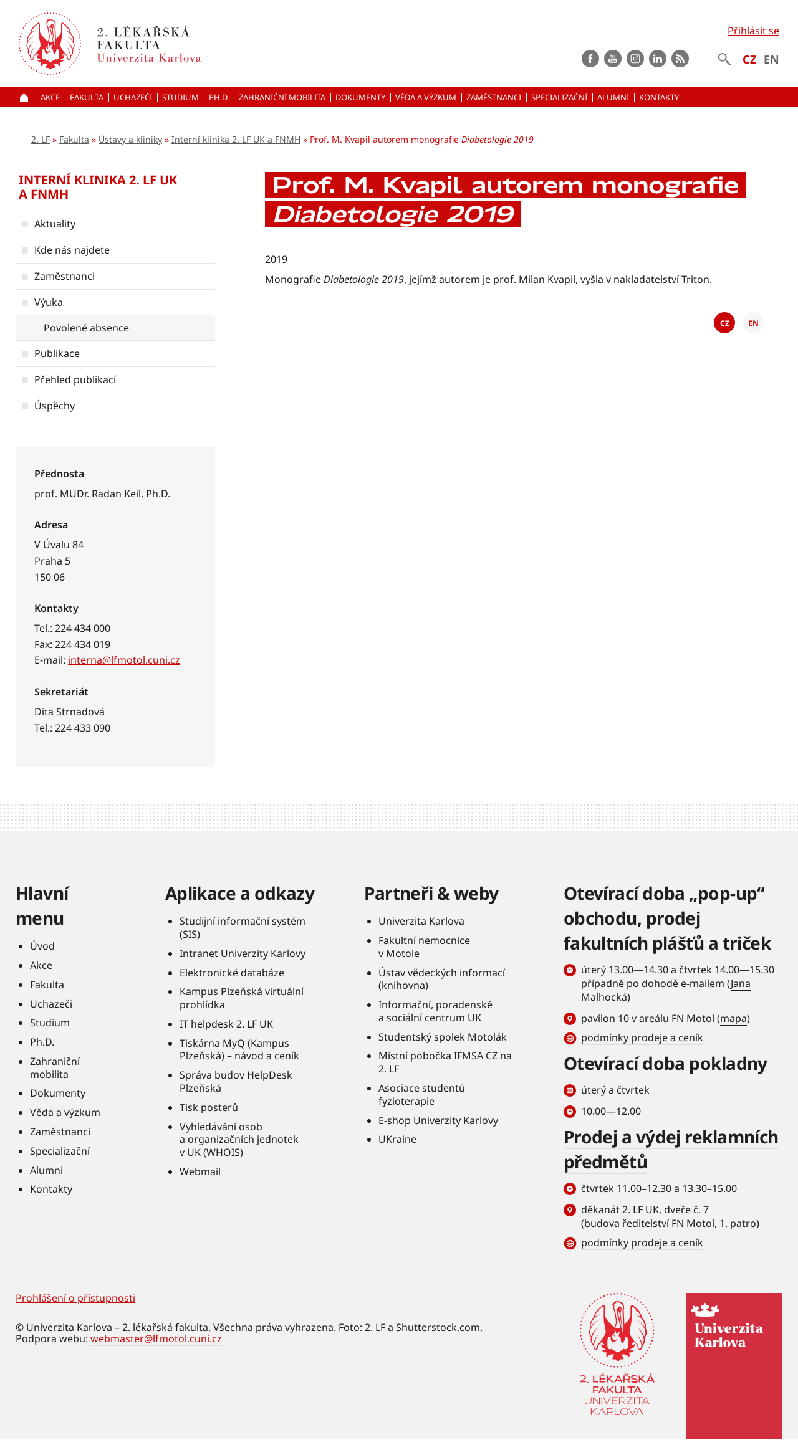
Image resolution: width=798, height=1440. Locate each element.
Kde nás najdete (72, 250)
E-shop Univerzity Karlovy (438, 1120)
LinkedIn (657, 58)
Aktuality (54, 224)
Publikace (57, 353)
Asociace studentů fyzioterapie (421, 1094)
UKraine (397, 1139)
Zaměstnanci (64, 276)
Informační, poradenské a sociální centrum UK (435, 1011)
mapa (733, 1018)
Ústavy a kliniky (130, 139)
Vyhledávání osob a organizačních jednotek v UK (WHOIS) (239, 1140)
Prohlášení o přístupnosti (75, 1298)
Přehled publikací (75, 379)
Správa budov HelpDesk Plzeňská (236, 1081)
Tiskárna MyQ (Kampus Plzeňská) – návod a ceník (239, 1049)
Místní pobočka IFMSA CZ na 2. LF (445, 1062)
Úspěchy (54, 405)
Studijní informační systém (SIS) (242, 927)
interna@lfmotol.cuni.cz (124, 660)
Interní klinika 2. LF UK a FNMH (235, 139)
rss (680, 58)
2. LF (40, 139)
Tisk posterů (209, 1107)
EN (771, 59)
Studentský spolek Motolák (442, 1037)
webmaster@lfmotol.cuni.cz (156, 1338)
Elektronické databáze (232, 973)
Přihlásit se (753, 30)
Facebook (590, 58)
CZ (749, 59)
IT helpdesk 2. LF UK (226, 1024)
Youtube (613, 58)
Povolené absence (86, 328)
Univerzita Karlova (421, 921)
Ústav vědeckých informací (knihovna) (441, 979)
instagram (635, 58)
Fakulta (74, 139)
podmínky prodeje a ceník (642, 1037)
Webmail (200, 1171)
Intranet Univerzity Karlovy (242, 953)
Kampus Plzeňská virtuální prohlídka (242, 998)
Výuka (48, 302)
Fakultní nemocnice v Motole (424, 946)
